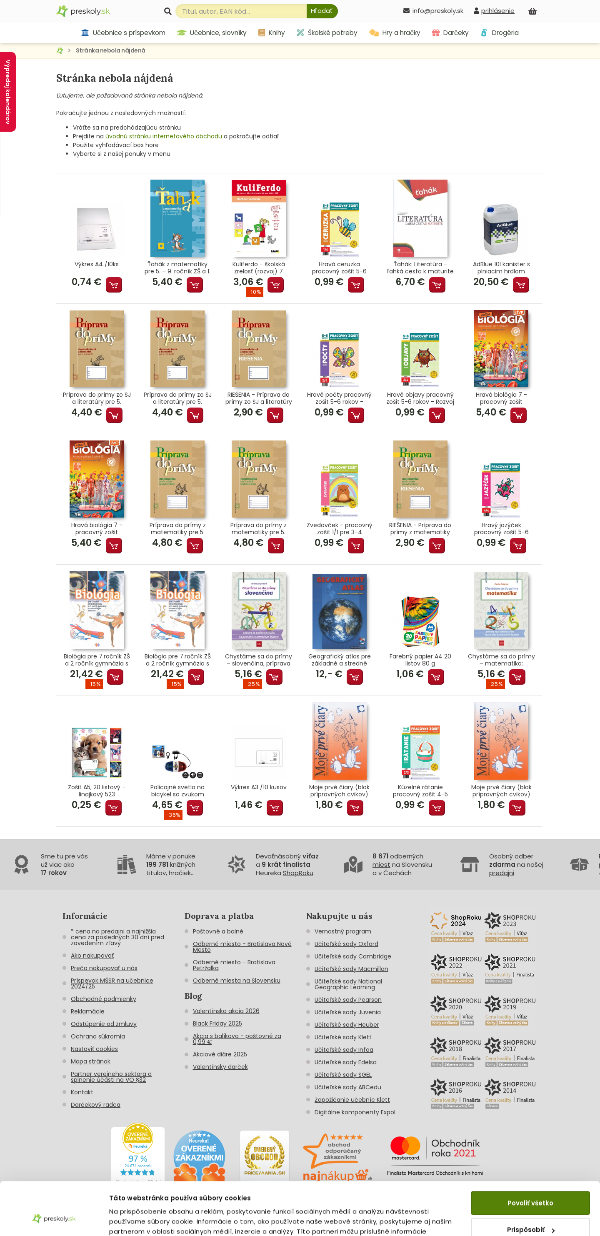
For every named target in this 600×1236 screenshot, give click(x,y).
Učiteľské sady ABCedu (348, 1087)
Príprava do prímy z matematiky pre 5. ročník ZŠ (178, 529)
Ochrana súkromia (98, 1036)
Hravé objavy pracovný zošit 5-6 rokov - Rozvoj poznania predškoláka (420, 398)
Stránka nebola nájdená (110, 50)
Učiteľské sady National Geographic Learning (348, 984)
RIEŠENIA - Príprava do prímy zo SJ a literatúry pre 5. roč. (258, 398)
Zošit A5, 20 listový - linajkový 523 (96, 791)
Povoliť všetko (530, 1158)
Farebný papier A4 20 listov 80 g (420, 660)
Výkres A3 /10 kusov (259, 787)
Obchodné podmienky (103, 999)
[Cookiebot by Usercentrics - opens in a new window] (54, 1219)
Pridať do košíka (114, 285)
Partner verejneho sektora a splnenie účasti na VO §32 (111, 1077)
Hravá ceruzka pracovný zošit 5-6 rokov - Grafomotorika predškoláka (339, 268)
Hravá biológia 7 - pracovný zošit (501, 398)
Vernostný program (343, 931)
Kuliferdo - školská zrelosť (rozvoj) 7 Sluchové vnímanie (259, 268)
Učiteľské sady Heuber (347, 1025)
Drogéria (499, 32)
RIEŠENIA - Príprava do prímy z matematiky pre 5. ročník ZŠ (420, 529)
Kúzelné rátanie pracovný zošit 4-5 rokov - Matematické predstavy (420, 791)
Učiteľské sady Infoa (344, 1050)
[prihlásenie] (494, 10)
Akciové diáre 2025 (220, 1054)
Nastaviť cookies (94, 1049)
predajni (501, 872)
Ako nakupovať (92, 955)
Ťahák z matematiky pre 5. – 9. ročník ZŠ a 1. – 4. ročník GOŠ (177, 268)
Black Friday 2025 (217, 1023)
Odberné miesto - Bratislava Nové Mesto (242, 947)
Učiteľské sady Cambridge (353, 956)
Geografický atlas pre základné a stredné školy (339, 660)
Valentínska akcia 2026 (226, 1011)
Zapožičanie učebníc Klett (352, 1100)
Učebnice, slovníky (212, 32)
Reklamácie (88, 1011)
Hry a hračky (394, 32)
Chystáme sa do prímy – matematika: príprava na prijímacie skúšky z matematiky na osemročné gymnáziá (501, 660)
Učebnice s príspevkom (123, 32)
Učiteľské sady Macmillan (351, 969)
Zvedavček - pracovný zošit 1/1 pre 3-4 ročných (339, 529)
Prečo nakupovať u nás (104, 968)
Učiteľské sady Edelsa (346, 1062)
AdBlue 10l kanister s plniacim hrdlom (501, 268)
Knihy (271, 32)
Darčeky (450, 32)
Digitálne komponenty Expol (355, 1112)
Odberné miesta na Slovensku (236, 980)
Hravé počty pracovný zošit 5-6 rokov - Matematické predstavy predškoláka (339, 398)
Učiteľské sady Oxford (346, 944)
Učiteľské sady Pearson (348, 1000)
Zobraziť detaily (135, 1219)
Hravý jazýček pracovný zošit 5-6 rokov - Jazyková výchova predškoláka (501, 529)
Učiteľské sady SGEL (343, 1075)
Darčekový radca (95, 1105)
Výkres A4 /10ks (97, 264)
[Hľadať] (322, 11)
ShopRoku (298, 872)
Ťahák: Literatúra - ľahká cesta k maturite (420, 268)
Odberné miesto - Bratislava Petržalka (234, 965)
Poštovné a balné (218, 931)
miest (381, 864)
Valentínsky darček (220, 1067)
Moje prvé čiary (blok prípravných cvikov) (339, 791)
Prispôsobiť (531, 1185)
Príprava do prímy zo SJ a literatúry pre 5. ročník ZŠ (97, 398)
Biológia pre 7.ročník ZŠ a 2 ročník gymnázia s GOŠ (97, 660)
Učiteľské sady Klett (343, 1037)
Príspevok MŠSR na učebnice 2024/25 (112, 983)
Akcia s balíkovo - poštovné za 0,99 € (237, 1039)
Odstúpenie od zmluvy (104, 1024)
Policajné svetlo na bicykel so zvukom (177, 791)
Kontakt (82, 1092)
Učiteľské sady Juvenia (348, 1012)
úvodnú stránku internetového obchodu (163, 136)
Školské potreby (327, 32)
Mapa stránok (90, 1061)
